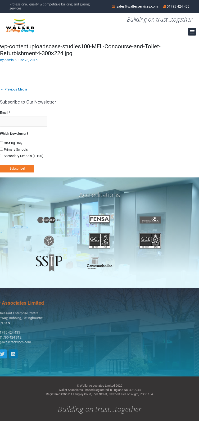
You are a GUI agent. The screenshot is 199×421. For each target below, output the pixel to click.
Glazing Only (11, 143)
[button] (192, 32)
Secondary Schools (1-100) (21, 156)
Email (5, 112)
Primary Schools (14, 149)
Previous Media (13, 89)
